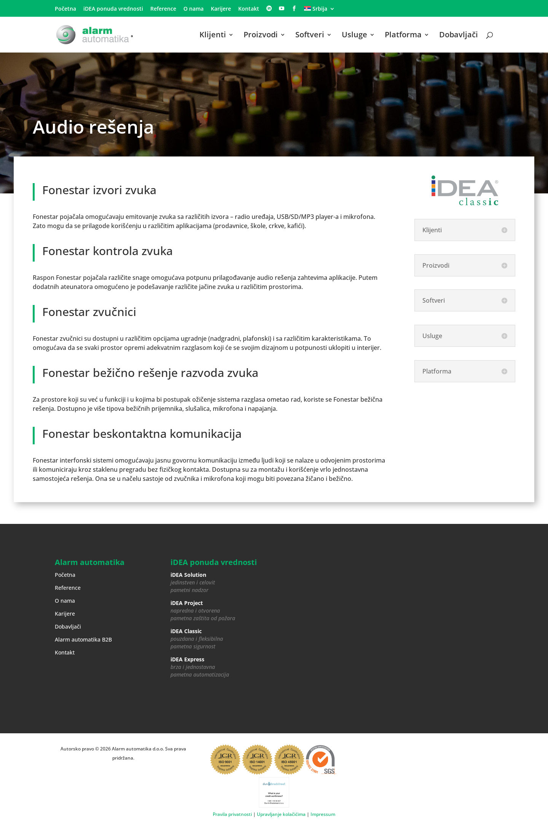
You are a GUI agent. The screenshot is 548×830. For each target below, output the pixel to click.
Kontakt (248, 9)
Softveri (309, 36)
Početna (65, 9)
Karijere (221, 9)
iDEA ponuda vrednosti (113, 9)
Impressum (323, 814)
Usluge (354, 36)
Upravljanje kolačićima (281, 814)
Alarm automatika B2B (83, 639)
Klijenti (212, 36)
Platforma (403, 36)
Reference (163, 9)
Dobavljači (458, 36)
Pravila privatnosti (232, 814)
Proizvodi (261, 36)
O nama (193, 9)
